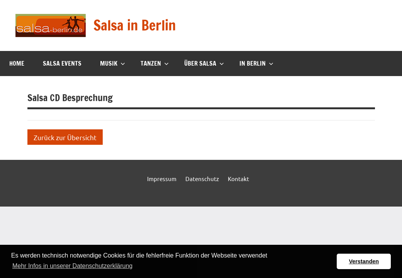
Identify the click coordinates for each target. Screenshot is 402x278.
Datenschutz (202, 178)
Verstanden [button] (364, 261)
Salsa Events (62, 63)
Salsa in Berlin (134, 25)
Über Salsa (204, 63)
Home (16, 63)
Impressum (161, 178)
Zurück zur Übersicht (65, 137)
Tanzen (155, 63)
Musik (112, 63)
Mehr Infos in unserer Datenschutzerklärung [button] (72, 266)
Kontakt (238, 178)
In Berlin (256, 63)
